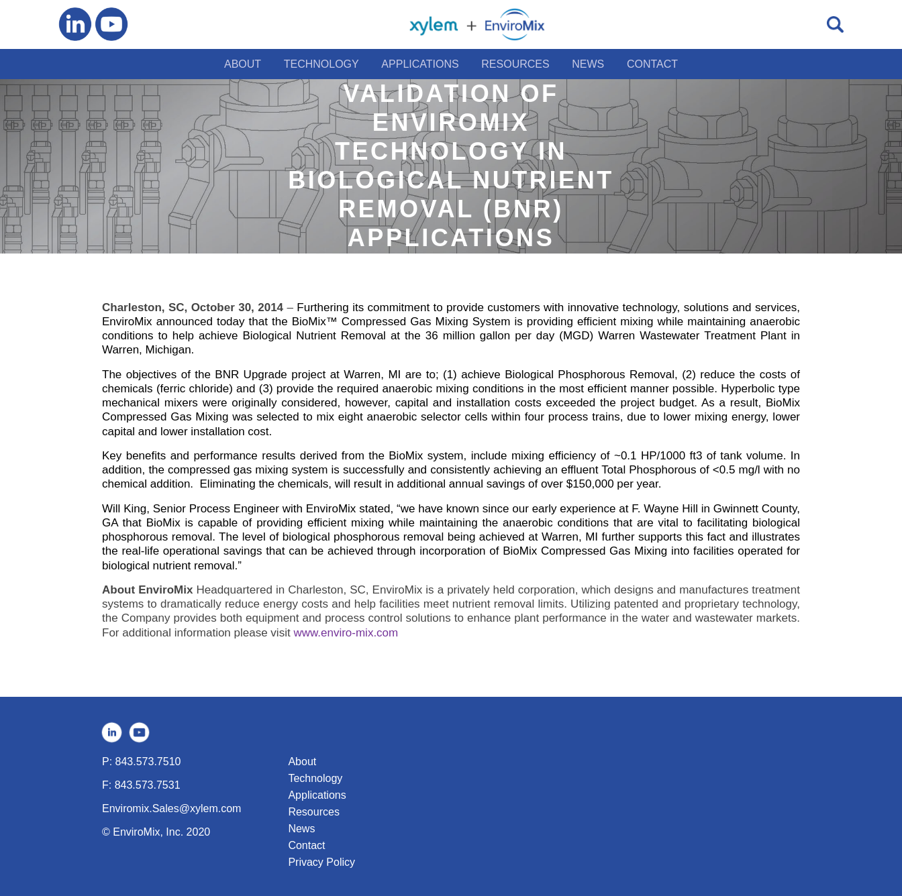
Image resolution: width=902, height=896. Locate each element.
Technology (315, 778)
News (301, 828)
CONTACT (652, 64)
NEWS (588, 64)
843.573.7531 (148, 785)
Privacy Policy (321, 862)
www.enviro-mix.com (345, 632)
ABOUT (242, 64)
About (302, 761)
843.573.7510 (148, 761)
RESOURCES (515, 64)
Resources (313, 812)
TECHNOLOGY (321, 64)
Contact (306, 845)
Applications (317, 795)
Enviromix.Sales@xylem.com (171, 808)
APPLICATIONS (419, 64)
